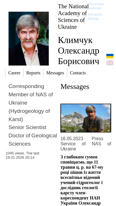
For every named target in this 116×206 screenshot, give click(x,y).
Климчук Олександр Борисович (78, 50)
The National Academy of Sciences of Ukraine (73, 16)
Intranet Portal (95, 16)
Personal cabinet (96, 6)
